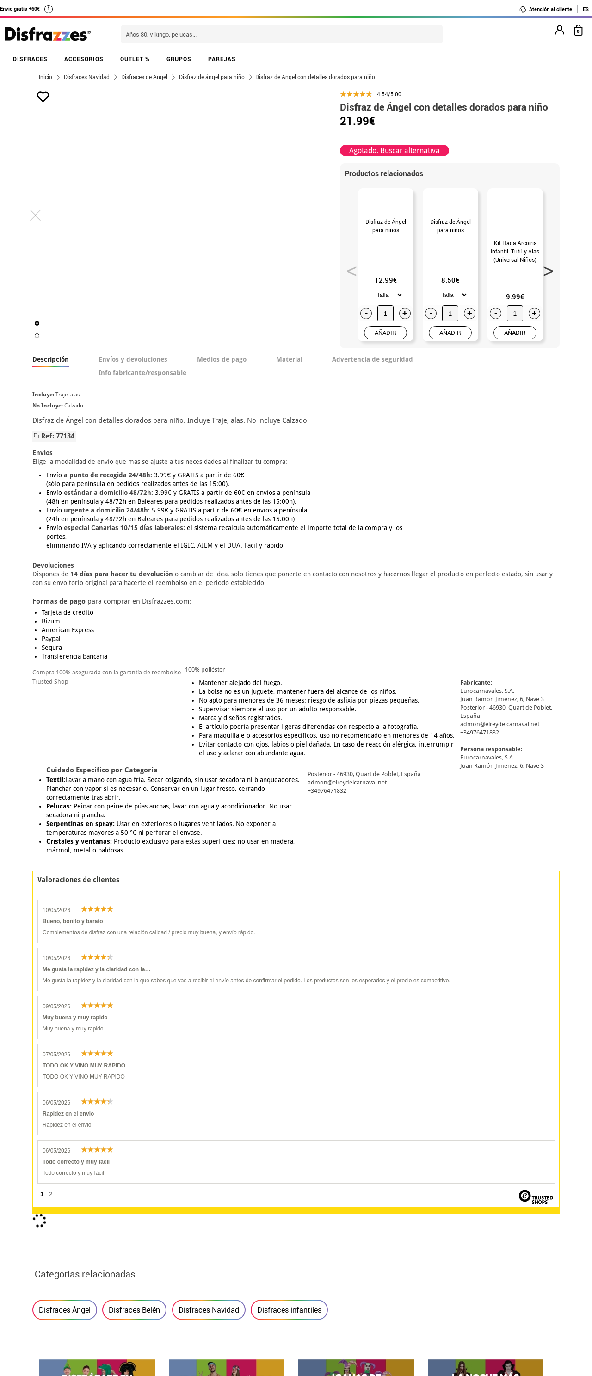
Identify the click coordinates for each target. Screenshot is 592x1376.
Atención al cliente (545, 9)
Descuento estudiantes (77, 1193)
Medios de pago (222, 392)
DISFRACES (30, 58)
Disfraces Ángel (65, 923)
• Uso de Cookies (62, 1248)
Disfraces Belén (134, 923)
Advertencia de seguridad (372, 392)
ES (586, 9)
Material (289, 392)
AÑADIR (385, 366)
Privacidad (102, 1226)
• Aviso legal (55, 1226)
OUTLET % (135, 58)
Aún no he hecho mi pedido (448, 1182)
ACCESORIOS (84, 58)
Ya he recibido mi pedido (445, 1204)
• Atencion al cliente (68, 1237)
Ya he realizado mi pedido (447, 1193)
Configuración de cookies (81, 1259)
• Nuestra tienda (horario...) (81, 1182)
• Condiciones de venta (73, 1215)
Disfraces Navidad (209, 923)
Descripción (50, 392)
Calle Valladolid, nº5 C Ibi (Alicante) (442, 1250)
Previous (348, 285)
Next (545, 285)
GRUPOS (178, 58)
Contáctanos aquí (244, 1193)
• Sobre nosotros (62, 1204)
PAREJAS (222, 58)
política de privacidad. (328, 1075)
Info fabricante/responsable (142, 406)
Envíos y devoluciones (133, 392)
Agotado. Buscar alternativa (394, 150)
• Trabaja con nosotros (73, 1270)
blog (241, 1133)
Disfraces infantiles (289, 923)
